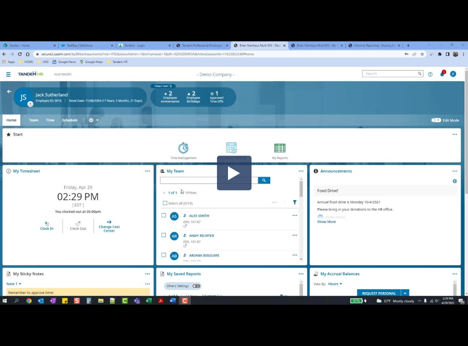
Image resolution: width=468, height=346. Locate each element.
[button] (234, 173)
